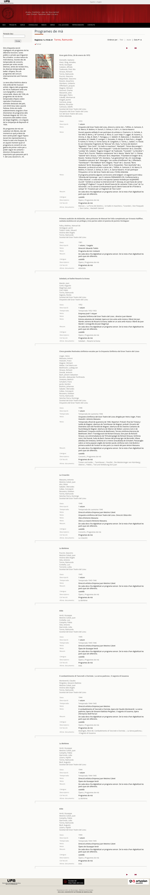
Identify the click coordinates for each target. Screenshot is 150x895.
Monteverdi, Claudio (67, 680)
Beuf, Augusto (65, 762)
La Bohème (64, 548)
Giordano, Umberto (67, 83)
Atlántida (82, 268)
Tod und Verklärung (101, 464)
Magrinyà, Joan (65, 288)
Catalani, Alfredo (66, 67)
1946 (80, 408)
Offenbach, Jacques (67, 85)
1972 (80, 121)
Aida (61, 611)
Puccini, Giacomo (66, 76)
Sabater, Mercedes (66, 389)
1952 (80, 304)
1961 (80, 242)
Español (92, 2)
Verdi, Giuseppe (65, 64)
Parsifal (109, 462)
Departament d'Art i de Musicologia (67, 890)
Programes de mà (91, 200)
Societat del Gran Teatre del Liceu (72, 109)
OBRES (52, 25)
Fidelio (89, 464)
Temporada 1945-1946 (87, 580)
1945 (80, 574)
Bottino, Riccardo (66, 104)
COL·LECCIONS (63, 25)
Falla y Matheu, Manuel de (69, 225)
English (99, 2)
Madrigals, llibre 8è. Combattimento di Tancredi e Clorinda (101, 731)
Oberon (81, 464)
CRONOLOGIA (33, 25)
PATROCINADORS (78, 25)
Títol (121, 40)
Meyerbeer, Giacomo (67, 78)
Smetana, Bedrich (66, 379)
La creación (82, 538)
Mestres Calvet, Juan (67, 482)
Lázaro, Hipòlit (65, 757)
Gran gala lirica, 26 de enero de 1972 (74, 55)
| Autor (127, 40)
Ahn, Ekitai (63, 484)
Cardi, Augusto (65, 285)
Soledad (81, 341)
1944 (80, 697)
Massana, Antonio (66, 479)
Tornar (38, 44)
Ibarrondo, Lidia (65, 627)
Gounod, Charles (66, 90)
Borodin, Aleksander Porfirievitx (72, 377)
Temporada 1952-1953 (87, 310)
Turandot (127, 206)
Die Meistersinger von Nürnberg (127, 462)
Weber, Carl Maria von (68, 365)
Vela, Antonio (64, 560)
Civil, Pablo (63, 290)
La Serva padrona (134, 731)
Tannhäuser (100, 462)
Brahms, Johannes (66, 386)
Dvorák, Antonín (65, 372)
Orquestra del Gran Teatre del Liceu (73, 111)
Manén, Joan (64, 283)
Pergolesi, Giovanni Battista (70, 683)
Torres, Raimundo (66, 74)
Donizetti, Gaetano (66, 60)
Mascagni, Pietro (65, 95)
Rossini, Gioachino (66, 81)
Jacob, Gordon (65, 384)
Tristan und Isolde (85, 462)
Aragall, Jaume (65, 100)
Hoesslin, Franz (65, 361)
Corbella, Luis (64, 564)
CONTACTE (91, 25)
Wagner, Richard (65, 88)
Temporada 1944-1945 (87, 703)
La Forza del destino (95, 206)
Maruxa (81, 206)
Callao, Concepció (66, 391)
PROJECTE (12, 25)
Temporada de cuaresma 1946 (90, 414)
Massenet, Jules (65, 93)
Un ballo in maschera (113, 206)
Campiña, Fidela (65, 622)
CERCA (22, 25)
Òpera (80, 200)
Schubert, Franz (65, 382)
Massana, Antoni (66, 358)
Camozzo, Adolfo (66, 107)
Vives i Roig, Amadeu (67, 62)
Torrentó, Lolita (65, 567)
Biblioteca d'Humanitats (86, 890)
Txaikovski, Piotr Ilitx (67, 69)
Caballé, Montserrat (67, 97)
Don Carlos (84, 208)
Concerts (82, 456)
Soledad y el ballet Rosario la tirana (74, 278)
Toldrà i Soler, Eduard (68, 230)
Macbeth (93, 208)
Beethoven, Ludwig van (68, 368)
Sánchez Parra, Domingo (69, 398)
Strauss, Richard (65, 71)
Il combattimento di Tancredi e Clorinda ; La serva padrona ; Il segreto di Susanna (94, 676)
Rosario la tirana (93, 341)
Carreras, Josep (65, 102)
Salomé (101, 208)
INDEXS (43, 25)
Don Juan (113, 464)
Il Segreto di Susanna (87, 733)
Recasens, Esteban (66, 393)
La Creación (64, 475)
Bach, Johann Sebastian (68, 375)
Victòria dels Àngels (67, 232)
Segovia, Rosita (65, 295)
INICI (4, 25)
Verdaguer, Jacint (66, 228)
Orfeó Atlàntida (65, 116)
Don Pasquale (138, 206)
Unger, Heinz (64, 356)
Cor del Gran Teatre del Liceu (71, 114)
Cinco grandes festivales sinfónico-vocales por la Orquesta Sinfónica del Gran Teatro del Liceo (99, 351)
